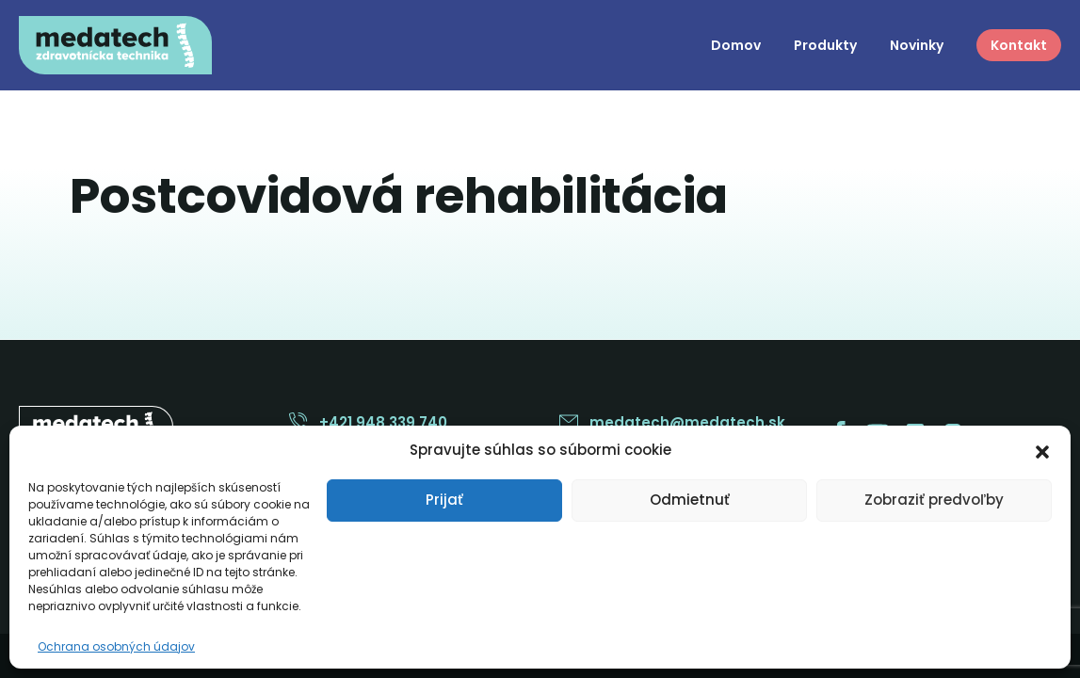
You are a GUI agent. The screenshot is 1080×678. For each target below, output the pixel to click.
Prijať (444, 499)
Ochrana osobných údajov (116, 646)
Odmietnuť (690, 499)
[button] (1042, 450)
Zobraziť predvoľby (934, 499)
